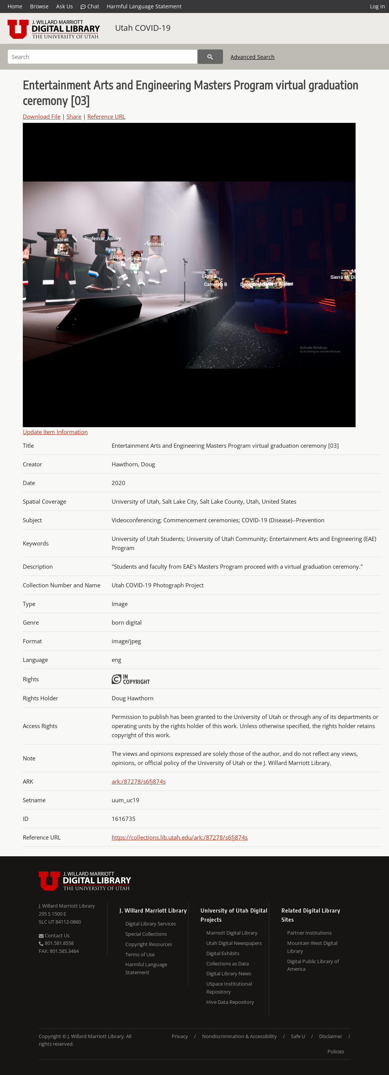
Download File (41, 116)
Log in (377, 6)
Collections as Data (227, 963)
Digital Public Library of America (313, 965)
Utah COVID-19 (143, 27)
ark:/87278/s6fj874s (139, 781)
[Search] (103, 56)
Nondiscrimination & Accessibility (239, 1036)
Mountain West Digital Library (312, 947)
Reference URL (106, 116)
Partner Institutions (309, 932)
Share (73, 116)
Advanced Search (253, 56)
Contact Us (54, 935)
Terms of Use (140, 954)
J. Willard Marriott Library (67, 905)
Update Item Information (55, 432)
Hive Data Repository (230, 1002)
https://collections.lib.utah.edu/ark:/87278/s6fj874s (180, 837)
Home (15, 6)
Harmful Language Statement (144, 6)
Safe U (298, 1036)
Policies (335, 1051)
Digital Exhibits (222, 953)
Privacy (180, 1036)
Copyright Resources (148, 944)
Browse (39, 6)
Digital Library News (228, 973)
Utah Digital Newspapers (234, 943)
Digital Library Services (150, 923)
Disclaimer (330, 1036)
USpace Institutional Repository (229, 987)
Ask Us (64, 6)
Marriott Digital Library (232, 932)
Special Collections (146, 933)
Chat (90, 6)
